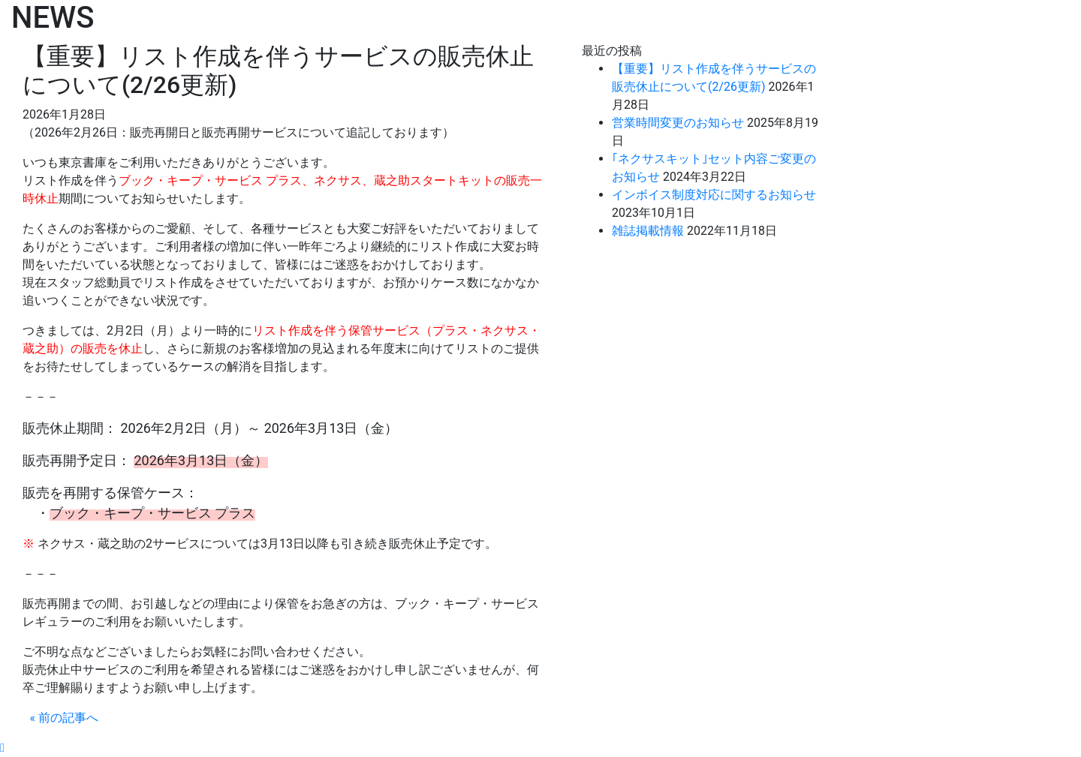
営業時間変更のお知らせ (678, 123)
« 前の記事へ (64, 717)
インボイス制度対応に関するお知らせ (714, 195)
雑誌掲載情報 (648, 231)
